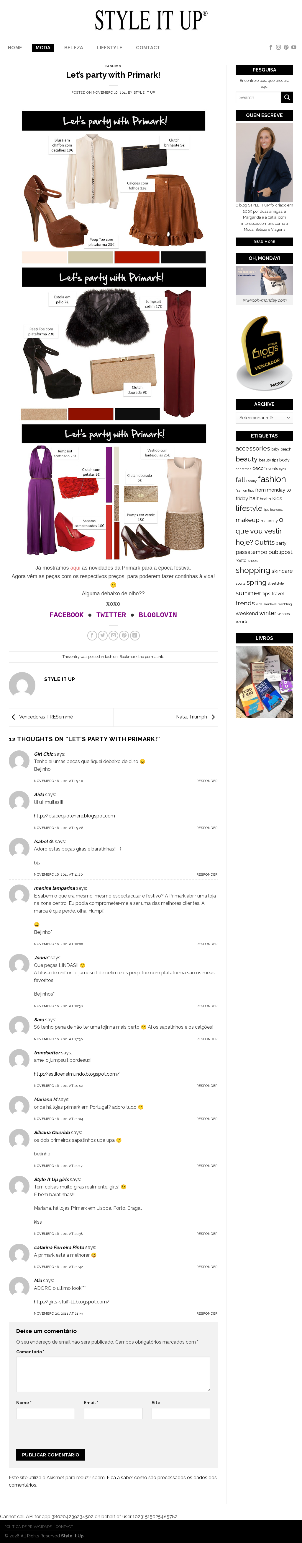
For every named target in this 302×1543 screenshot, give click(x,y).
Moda (43, 48)
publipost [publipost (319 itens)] (280, 552)
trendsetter (47, 1053)
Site (156, 1402)
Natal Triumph (197, 717)
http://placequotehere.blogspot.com (74, 816)
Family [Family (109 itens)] (251, 481)
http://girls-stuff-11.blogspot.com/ (72, 1302)
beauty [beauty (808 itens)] (247, 459)
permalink (154, 656)
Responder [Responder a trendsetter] (207, 1086)
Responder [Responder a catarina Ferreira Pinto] (207, 1267)
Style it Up (144, 92)
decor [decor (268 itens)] (258, 468)
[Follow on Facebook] (270, 47)
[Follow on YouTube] (293, 47)
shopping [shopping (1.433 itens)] (253, 570)
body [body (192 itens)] (284, 459)
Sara (39, 1019)
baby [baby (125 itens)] (275, 449)
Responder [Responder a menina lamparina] (207, 944)
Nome (24, 1402)
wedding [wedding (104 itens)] (285, 604)
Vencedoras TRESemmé (41, 717)
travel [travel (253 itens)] (278, 593)
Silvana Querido (52, 1132)
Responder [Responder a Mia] (207, 1313)
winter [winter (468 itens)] (267, 613)
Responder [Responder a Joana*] (207, 1006)
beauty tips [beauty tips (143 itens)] (268, 460)
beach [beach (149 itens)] (285, 449)
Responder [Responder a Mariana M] (207, 1119)
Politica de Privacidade (28, 1526)
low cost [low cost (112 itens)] (276, 510)
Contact (148, 48)
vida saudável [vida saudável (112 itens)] (266, 604)
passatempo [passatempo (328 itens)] (251, 552)
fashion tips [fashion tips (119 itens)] (245, 490)
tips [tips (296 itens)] (266, 593)
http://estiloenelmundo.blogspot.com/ (77, 1074)
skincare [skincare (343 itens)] (282, 571)
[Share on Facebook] (92, 635)
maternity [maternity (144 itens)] (269, 520)
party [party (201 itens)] (281, 543)
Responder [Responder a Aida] (207, 828)
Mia (38, 1280)
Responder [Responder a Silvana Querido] (207, 1166)
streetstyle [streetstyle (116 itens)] (275, 583)
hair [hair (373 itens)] (254, 498)
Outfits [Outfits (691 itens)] (265, 542)
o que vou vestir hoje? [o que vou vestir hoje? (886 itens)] (259, 531)
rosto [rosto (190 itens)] (241, 560)
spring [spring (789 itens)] (256, 582)
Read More (264, 242)
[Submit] (287, 97)
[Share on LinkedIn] (135, 635)
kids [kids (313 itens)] (277, 498)
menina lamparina (54, 888)
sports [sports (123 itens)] (240, 583)
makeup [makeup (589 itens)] (248, 519)
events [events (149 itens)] (272, 468)
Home (15, 48)
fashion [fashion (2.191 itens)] (272, 479)
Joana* (41, 957)
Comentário (30, 1351)
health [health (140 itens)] (265, 499)
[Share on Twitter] (103, 635)
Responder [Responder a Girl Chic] (207, 781)
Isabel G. (44, 841)
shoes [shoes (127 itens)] (252, 561)
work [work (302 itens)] (241, 622)
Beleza (73, 48)
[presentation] (56, 1436)
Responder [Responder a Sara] (207, 1039)
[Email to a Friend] (113, 635)
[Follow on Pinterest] (286, 47)
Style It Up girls (51, 1179)
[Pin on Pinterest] (124, 635)
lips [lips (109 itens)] (266, 510)
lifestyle (109, 48)
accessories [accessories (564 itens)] (253, 448)
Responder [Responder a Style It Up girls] (207, 1234)
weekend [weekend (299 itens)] (247, 613)
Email (91, 1402)
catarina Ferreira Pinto (59, 1247)
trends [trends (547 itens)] (245, 603)
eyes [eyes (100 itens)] (282, 469)
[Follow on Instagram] (278, 47)
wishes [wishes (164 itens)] (284, 613)
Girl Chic (43, 754)
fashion (113, 66)
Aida (39, 794)
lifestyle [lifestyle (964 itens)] (249, 508)
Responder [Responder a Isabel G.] (207, 874)
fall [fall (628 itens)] (240, 480)
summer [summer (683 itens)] (248, 593)
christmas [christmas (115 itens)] (243, 469)
